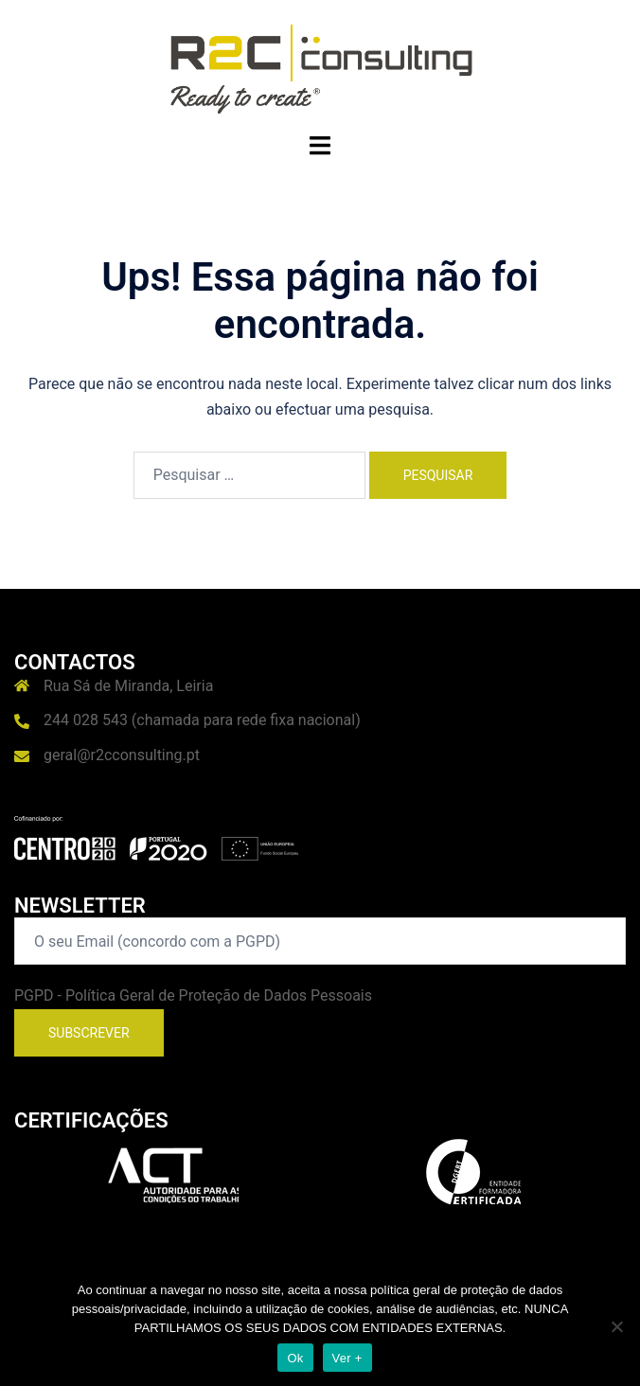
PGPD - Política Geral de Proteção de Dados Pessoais (193, 995)
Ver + (347, 1358)
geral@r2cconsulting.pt (122, 755)
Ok (295, 1358)
